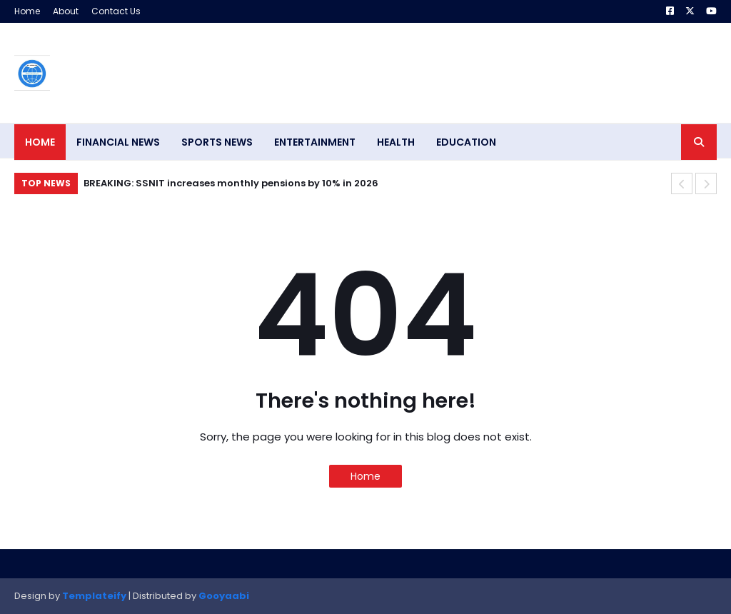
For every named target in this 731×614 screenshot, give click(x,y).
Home (27, 11)
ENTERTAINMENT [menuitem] (315, 142)
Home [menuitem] (40, 142)
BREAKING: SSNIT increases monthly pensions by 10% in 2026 (231, 183)
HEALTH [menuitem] (396, 142)
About (66, 11)
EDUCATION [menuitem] (466, 142)
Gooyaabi (223, 596)
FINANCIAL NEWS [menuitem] (118, 142)
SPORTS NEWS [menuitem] (217, 142)
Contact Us (116, 11)
